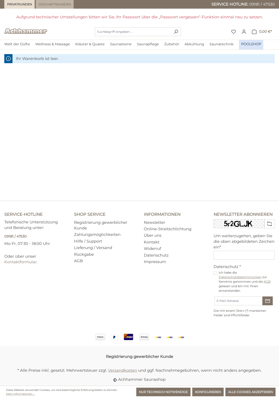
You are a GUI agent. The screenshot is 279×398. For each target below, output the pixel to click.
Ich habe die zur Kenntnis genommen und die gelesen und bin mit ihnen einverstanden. (245, 282)
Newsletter (154, 222)
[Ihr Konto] (244, 31)
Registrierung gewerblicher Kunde (139, 356)
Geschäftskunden (55, 4)
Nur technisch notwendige (163, 392)
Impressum (155, 261)
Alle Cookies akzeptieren (250, 392)
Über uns (152, 235)
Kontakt (151, 242)
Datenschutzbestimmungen (240, 277)
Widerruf (152, 248)
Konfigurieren (208, 392)
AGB (78, 261)
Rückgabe (84, 254)
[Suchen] (176, 31)
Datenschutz (156, 255)
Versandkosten (122, 370)
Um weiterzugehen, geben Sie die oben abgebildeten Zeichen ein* (244, 241)
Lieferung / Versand (93, 247)
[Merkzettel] (233, 31)
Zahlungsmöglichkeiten (97, 234)
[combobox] (133, 31)
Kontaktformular (20, 262)
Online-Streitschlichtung (167, 229)
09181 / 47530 (262, 4)
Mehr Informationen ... (20, 393)
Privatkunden (19, 4)
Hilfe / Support (88, 241)
